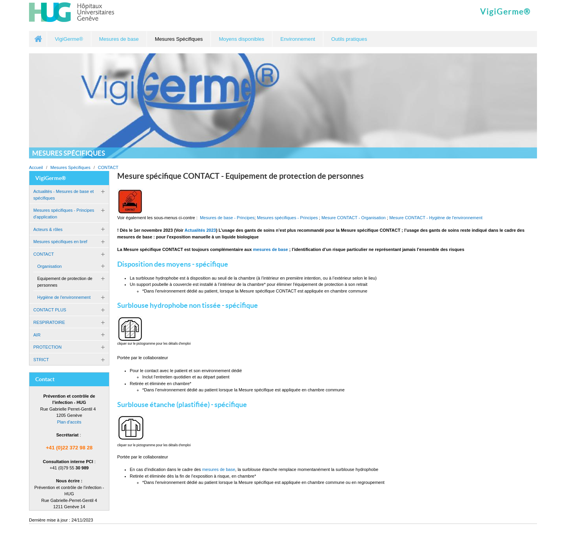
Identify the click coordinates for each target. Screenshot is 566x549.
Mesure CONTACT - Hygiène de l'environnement (436, 217)
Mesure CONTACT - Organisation (353, 217)
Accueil (38, 39)
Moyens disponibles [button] (241, 39)
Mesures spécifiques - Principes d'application (63, 213)
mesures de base (218, 469)
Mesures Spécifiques (71, 167)
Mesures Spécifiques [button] (179, 39)
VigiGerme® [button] (69, 39)
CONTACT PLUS (49, 309)
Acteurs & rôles (48, 229)
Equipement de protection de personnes (65, 281)
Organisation (49, 266)
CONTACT (108, 167)
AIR (36, 335)
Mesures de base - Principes (227, 217)
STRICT (41, 359)
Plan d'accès (69, 422)
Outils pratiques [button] (349, 39)
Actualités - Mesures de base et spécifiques (63, 194)
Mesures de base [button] (119, 39)
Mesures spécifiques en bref (60, 241)
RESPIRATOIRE (49, 322)
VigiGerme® (505, 11)
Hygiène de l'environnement (64, 297)
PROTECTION (47, 347)
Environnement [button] (297, 39)
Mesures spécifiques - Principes (287, 217)
